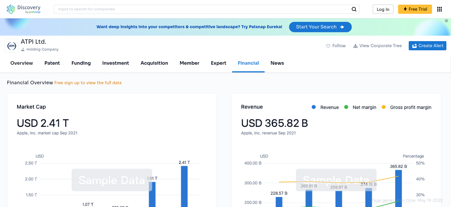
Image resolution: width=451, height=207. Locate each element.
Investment (115, 63)
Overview (21, 63)
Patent (52, 63)
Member (190, 63)
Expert (218, 63)
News (277, 63)
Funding (81, 63)
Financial (248, 63)
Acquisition (154, 63)
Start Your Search (320, 27)
